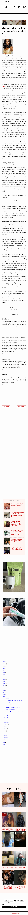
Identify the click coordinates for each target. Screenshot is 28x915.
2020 (4, 672)
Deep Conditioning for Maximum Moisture (15, 715)
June (5, 728)
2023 (4, 666)
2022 (4, 668)
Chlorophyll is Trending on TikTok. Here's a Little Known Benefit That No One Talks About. (17, 532)
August (6, 724)
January (6, 739)
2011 (4, 692)
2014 (4, 685)
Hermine (3, 332)
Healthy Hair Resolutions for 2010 (13, 707)
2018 (4, 677)
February (6, 737)
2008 (4, 742)
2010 (4, 694)
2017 (4, 679)
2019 (4, 675)
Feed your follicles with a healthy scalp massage (14, 701)
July (5, 726)
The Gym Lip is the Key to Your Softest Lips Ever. (17, 504)
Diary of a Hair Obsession (7, 358)
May (5, 731)
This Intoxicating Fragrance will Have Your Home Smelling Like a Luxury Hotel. (17, 515)
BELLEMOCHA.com (16, 913)
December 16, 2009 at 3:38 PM (6, 359)
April (5, 733)
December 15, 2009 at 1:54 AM (6, 319)
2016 (4, 681)
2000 (4, 744)
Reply (2, 328)
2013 (4, 688)
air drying (4, 36)
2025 (4, 661)
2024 (4, 664)
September (6, 722)
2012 (4, 690)
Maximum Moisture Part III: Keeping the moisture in (14, 712)
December (6, 698)
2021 (4, 670)
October (6, 720)
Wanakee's (4, 86)
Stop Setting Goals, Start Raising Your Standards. (16, 548)
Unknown (4, 318)
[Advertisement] (14, 453)
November (6, 717)
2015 (4, 683)
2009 (4, 696)
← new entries (6, 406)
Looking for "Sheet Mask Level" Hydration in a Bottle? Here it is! (16, 540)
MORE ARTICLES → (21, 406)
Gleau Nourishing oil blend (12, 709)
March (5, 735)
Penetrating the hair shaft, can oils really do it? (15, 704)
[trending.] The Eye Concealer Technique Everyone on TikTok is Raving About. (16, 523)
